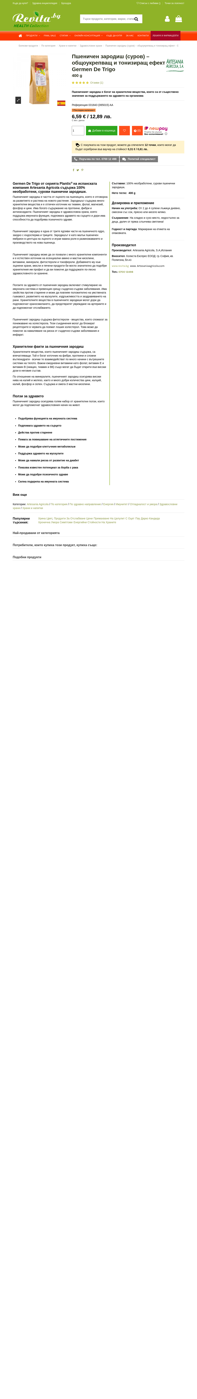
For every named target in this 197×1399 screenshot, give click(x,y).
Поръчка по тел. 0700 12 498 (97, 159)
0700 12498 (126, 272)
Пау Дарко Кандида (147, 518)
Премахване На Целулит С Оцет (114, 518)
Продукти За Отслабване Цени (73, 518)
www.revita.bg (120, 266)
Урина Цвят (45, 518)
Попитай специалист (141, 159)
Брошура (66, 3)
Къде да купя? (21, 3)
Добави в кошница (101, 130)
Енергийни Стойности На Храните (94, 522)
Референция (80, 104)
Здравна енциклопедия (45, 3)
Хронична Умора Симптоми (55, 522)
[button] (33, 36)
